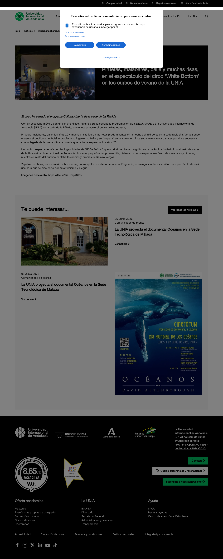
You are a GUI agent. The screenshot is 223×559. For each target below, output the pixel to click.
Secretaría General (92, 516)
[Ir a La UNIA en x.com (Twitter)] (32, 544)
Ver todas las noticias (183, 209)
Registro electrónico (164, 3)
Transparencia (89, 524)
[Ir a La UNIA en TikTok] (55, 544)
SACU (151, 508)
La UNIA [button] (192, 16)
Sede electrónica (136, 3)
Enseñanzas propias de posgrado (35, 512)
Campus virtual (111, 3)
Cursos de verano (25, 520)
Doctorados (22, 524)
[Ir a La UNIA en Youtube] (47, 544)
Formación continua (27, 516)
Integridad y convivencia (159, 534)
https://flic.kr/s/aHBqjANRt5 (65, 175)
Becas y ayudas (157, 512)
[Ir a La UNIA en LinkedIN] (40, 544)
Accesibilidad (22, 534)
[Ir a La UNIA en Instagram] (25, 544)
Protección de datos (52, 534)
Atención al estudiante (194, 3)
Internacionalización (170, 16)
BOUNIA (86, 508)
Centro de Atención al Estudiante (168, 516)
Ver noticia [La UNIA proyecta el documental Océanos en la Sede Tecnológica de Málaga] (121, 243)
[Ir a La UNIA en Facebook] (17, 544)
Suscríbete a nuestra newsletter (184, 481)
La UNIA (88, 501)
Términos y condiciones (88, 534)
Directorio (87, 512)
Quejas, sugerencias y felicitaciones (179, 470)
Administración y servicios (97, 520)
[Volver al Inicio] (30, 16)
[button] (206, 16)
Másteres (20, 508)
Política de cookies (124, 534)
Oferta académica (29, 501)
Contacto (197, 460)
